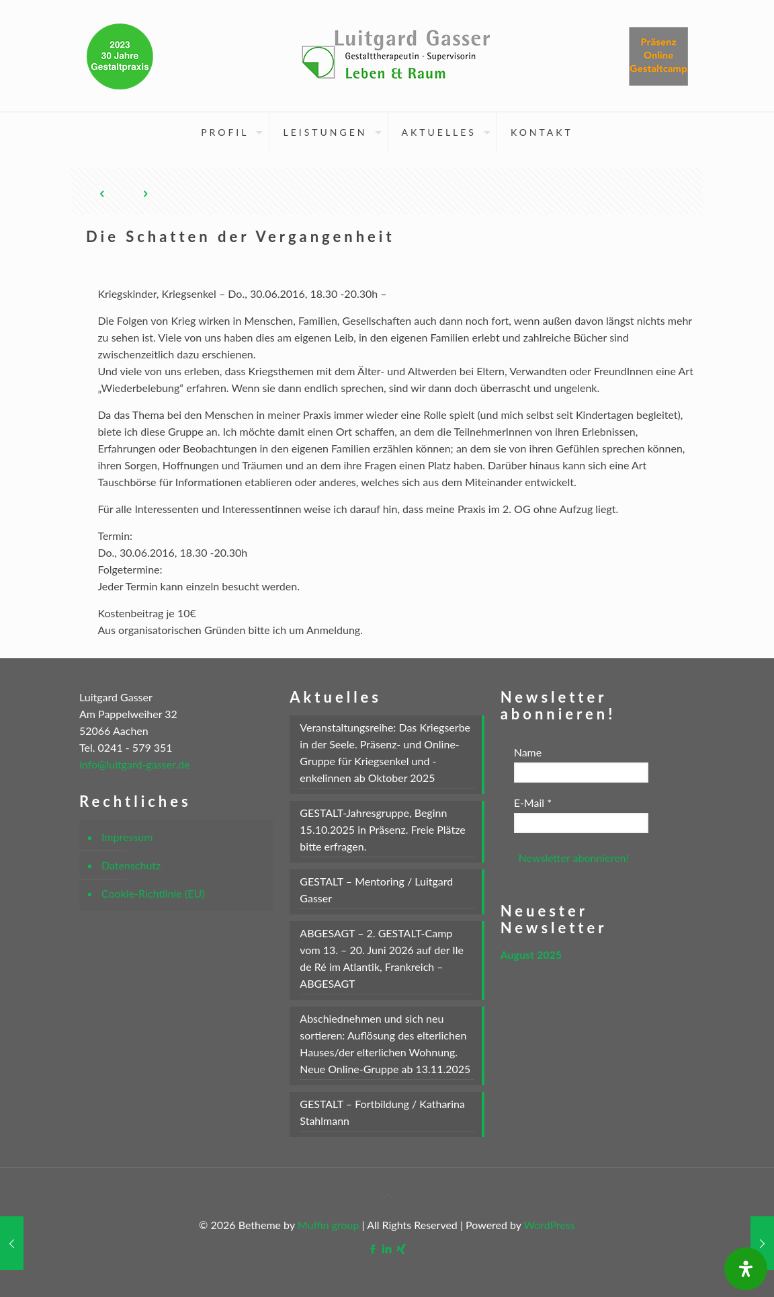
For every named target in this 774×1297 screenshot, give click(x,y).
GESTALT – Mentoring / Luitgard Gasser (376, 889)
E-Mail (533, 802)
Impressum (127, 836)
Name (528, 752)
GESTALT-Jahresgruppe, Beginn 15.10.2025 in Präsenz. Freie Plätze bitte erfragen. (382, 829)
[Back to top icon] (387, 1195)
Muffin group (328, 1224)
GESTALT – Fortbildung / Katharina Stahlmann (382, 1112)
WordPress (549, 1224)
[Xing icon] (401, 1249)
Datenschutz (131, 865)
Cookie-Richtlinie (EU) (152, 893)
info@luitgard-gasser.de (134, 764)
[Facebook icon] (373, 1249)
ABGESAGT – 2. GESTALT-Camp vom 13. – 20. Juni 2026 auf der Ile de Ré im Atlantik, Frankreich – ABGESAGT (382, 958)
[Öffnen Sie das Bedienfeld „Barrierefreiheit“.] (745, 1268)
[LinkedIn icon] (387, 1249)
